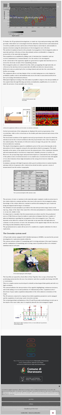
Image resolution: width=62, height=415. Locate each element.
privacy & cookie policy (34, 412)
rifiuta (31, 404)
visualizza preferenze (31, 409)
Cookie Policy (24, 412)
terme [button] (31, 354)
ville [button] (31, 340)
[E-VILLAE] (6, 6)
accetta (31, 399)
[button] (59, 386)
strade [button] (31, 345)
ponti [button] (31, 350)
